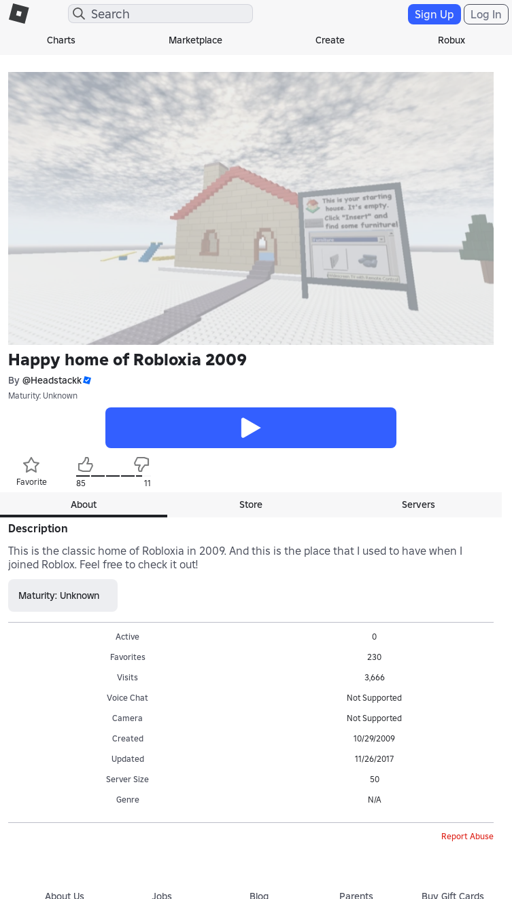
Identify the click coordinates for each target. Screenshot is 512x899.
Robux (451, 40)
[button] (86, 380)
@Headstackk (52, 380)
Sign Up (434, 14)
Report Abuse (467, 836)
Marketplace (195, 40)
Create (330, 40)
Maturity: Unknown (43, 395)
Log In (486, 14)
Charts (61, 40)
